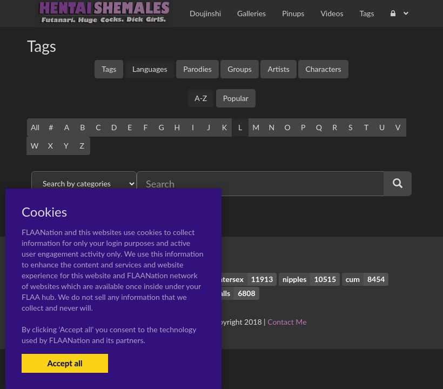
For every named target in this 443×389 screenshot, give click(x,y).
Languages (149, 68)
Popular (236, 98)
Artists (278, 68)
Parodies (197, 68)
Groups (239, 68)
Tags (109, 68)
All (35, 127)
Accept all (64, 363)
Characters (323, 68)
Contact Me (286, 321)
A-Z (200, 98)
